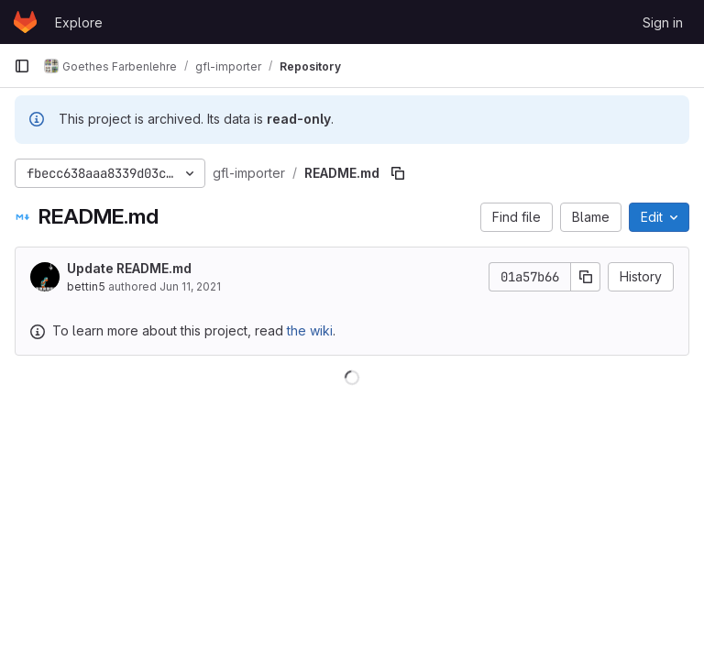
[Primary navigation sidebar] (22, 66)
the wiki (310, 330)
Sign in (663, 22)
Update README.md (129, 268)
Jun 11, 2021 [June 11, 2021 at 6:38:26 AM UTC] (190, 286)
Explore (79, 22)
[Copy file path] (397, 173)
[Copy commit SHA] (585, 277)
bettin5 (86, 286)
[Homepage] (25, 22)
